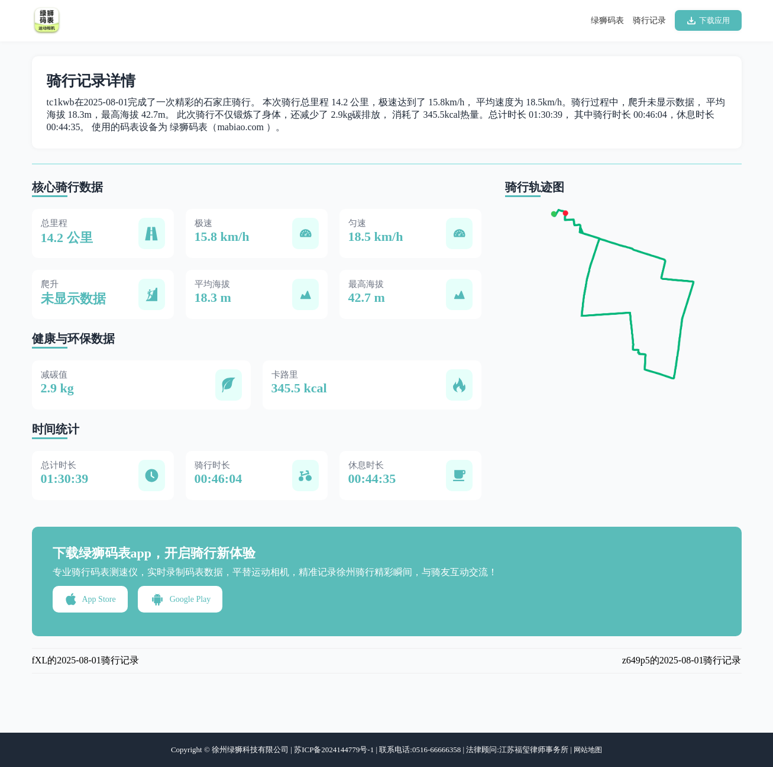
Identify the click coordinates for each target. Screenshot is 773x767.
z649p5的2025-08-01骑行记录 (682, 660)
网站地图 (588, 750)
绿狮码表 (607, 20)
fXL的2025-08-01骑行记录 (85, 660)
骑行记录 (649, 20)
